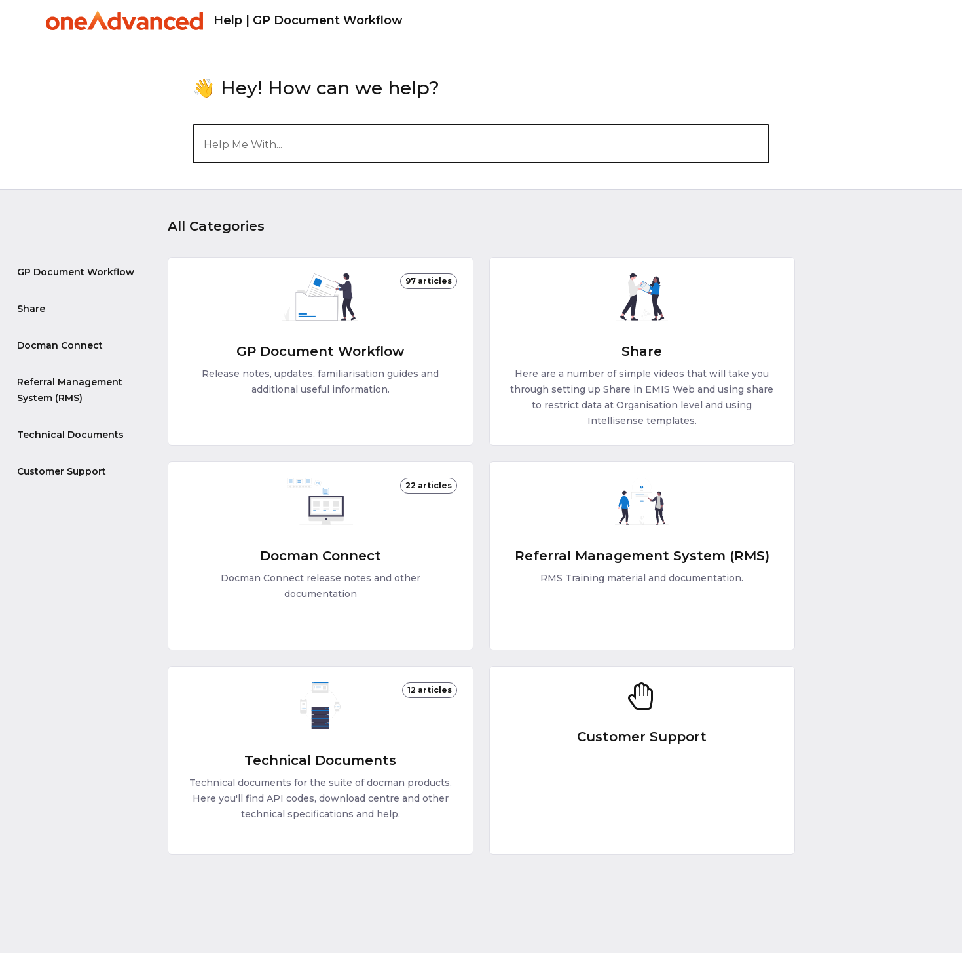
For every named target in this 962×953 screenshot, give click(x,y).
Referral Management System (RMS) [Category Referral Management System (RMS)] (69, 390)
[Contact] (913, 19)
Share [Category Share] (31, 309)
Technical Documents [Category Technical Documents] (70, 434)
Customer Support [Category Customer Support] (61, 471)
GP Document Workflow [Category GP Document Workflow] (75, 272)
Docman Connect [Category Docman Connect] (60, 345)
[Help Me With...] (481, 143)
